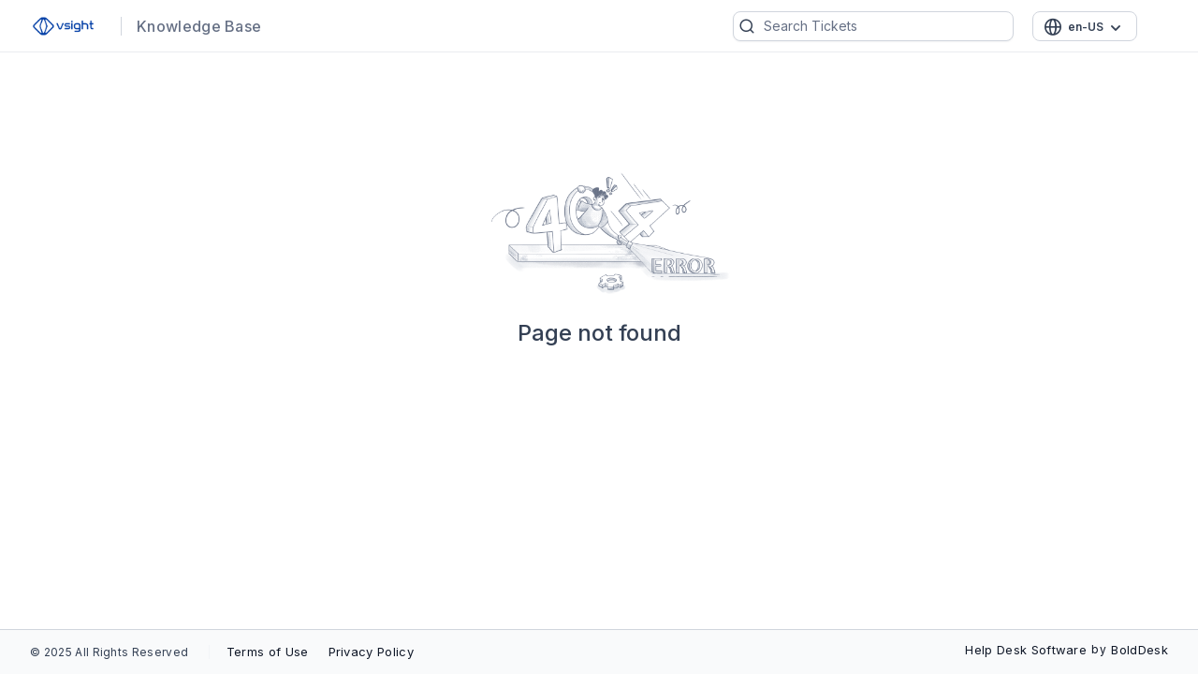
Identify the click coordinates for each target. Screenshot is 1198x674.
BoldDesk (1139, 649)
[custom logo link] (63, 26)
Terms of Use (267, 651)
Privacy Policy (371, 651)
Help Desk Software (1026, 649)
